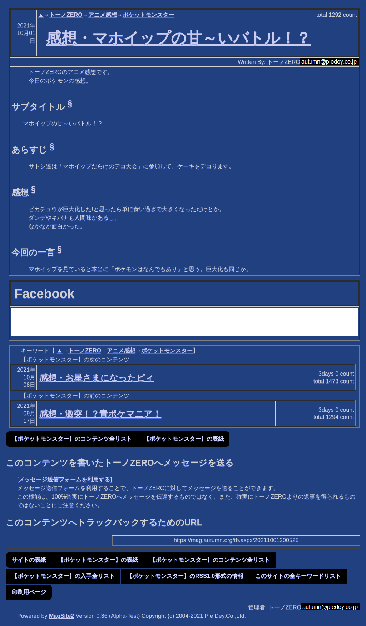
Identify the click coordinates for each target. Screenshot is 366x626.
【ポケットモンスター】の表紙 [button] (184, 439)
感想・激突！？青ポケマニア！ (100, 414)
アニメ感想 (102, 15)
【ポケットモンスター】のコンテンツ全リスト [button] (72, 439)
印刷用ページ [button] (29, 592)
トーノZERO (65, 15)
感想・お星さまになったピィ (96, 377)
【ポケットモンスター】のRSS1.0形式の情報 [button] (185, 576)
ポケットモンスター (148, 15)
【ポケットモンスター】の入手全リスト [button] (63, 576)
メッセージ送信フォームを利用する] (65, 479)
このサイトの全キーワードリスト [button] (298, 576)
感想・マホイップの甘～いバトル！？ (178, 37)
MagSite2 (61, 616)
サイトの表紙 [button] (29, 560)
